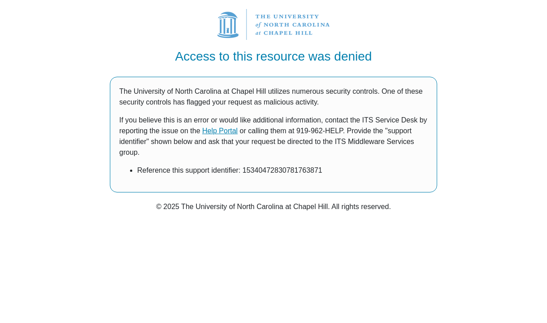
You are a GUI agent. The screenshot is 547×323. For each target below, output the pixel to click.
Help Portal (220, 131)
